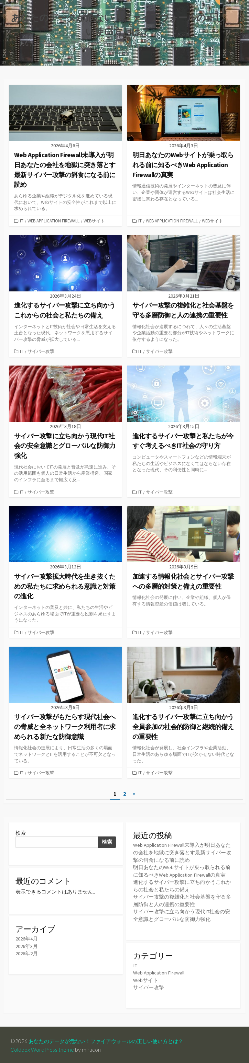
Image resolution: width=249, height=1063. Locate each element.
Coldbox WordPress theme (42, 1048)
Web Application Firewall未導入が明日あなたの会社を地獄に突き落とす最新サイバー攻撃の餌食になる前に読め (182, 852)
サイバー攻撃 (41, 352)
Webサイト (94, 221)
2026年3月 (26, 947)
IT (21, 221)
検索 (20, 832)
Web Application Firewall (53, 221)
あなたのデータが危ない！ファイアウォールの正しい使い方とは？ (111, 1040)
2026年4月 (26, 939)
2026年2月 (26, 954)
